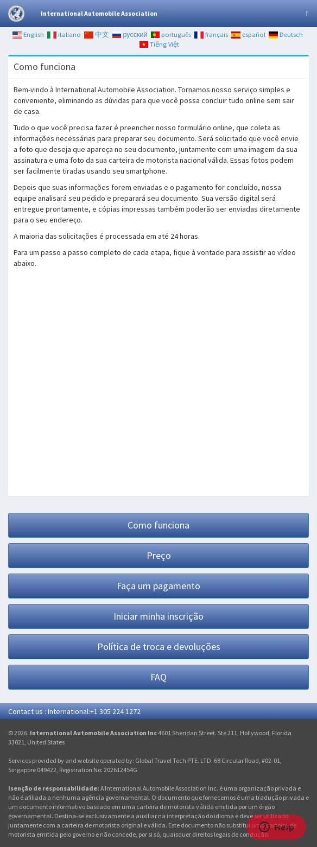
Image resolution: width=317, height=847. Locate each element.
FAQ (158, 677)
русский (130, 34)
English (28, 34)
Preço (159, 555)
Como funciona (158, 525)
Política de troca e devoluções (158, 646)
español (248, 34)
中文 (96, 34)
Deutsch (286, 34)
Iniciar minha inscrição (158, 616)
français (211, 34)
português (171, 34)
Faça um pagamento (158, 585)
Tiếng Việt (160, 44)
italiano (64, 34)
